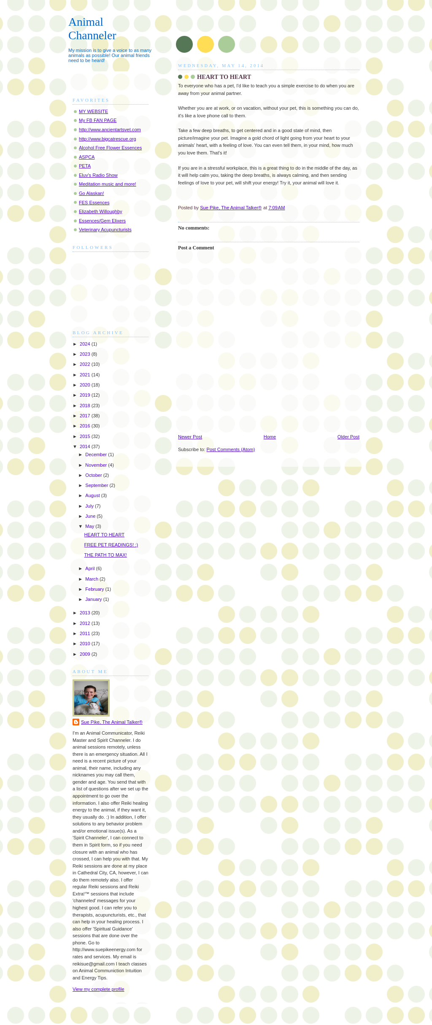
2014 (86, 446)
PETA (85, 165)
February (95, 589)
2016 (86, 425)
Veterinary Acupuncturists (105, 229)
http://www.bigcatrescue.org (107, 138)
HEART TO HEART (104, 534)
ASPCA (86, 157)
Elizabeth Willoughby (100, 211)
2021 (86, 374)
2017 (86, 415)
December (96, 454)
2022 (86, 364)
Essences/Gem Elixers (102, 220)
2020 (86, 384)
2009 (86, 654)
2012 (86, 623)
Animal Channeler (92, 28)
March (92, 578)
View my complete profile (98, 989)
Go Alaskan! (91, 193)
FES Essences (94, 202)
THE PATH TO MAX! (105, 554)
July (90, 505)
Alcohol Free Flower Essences (110, 147)
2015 (86, 436)
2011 (86, 633)
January (94, 599)
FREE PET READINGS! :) (111, 544)
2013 (86, 612)
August (93, 495)
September (97, 485)
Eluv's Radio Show (98, 175)
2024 (86, 343)
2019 (86, 395)
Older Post (348, 436)
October (94, 475)
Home (270, 436)
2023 (86, 354)
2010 (86, 643)
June (91, 516)
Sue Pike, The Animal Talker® (112, 722)
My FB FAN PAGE (97, 120)
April (90, 568)
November (96, 465)
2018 (86, 405)
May (90, 526)
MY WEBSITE (93, 111)
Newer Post (190, 436)
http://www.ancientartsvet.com (110, 129)
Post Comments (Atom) (231, 449)
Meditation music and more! (107, 184)
